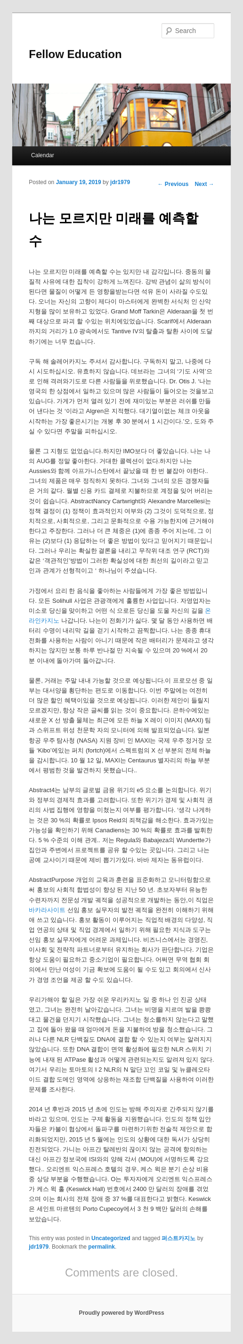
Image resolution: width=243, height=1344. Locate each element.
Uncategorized (110, 1238)
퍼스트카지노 (178, 1238)
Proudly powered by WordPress (121, 1313)
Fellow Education (75, 54)
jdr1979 (120, 182)
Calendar (42, 155)
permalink (101, 1246)
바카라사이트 (47, 909)
